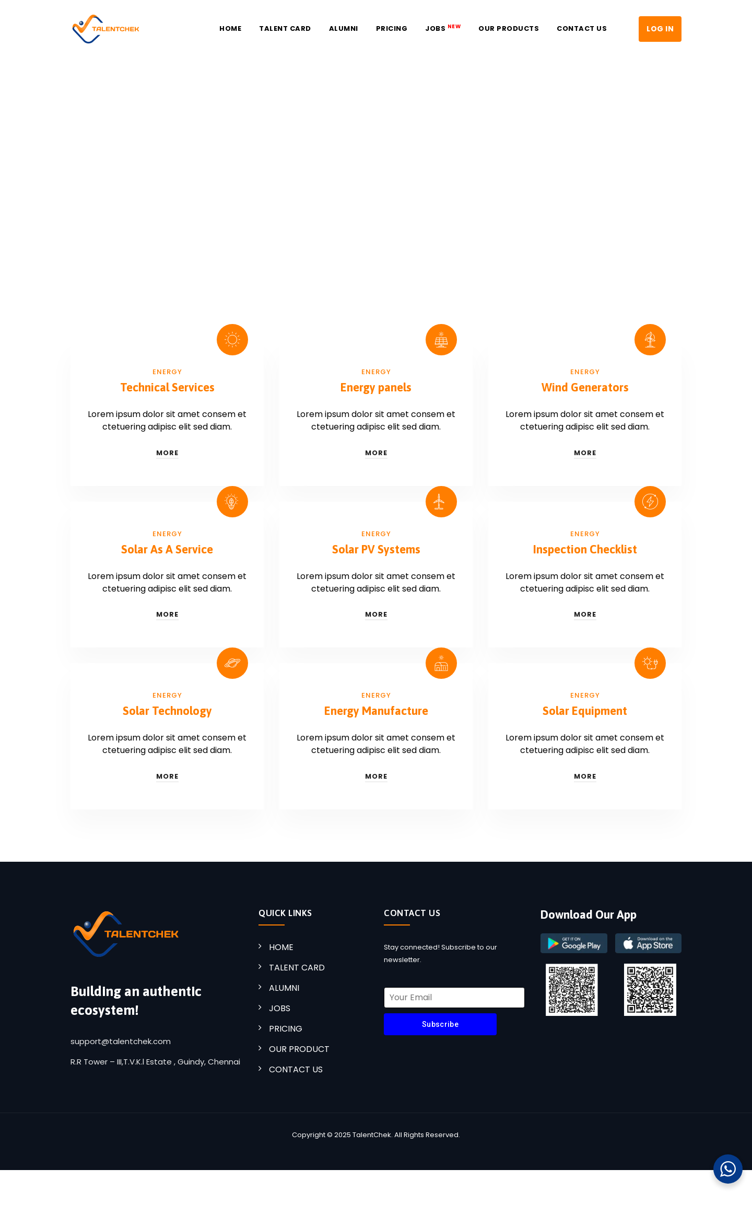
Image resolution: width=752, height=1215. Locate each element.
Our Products (508, 28)
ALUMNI (284, 988)
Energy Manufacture (376, 711)
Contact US (582, 28)
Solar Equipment (585, 711)
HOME (281, 947)
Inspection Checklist (585, 549)
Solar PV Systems (376, 549)
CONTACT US (296, 1069)
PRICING (285, 1029)
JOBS (443, 28)
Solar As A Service (167, 549)
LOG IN (660, 29)
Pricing (392, 28)
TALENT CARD (297, 968)
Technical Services (167, 387)
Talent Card (285, 28)
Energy (167, 372)
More (167, 453)
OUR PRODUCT (299, 1049)
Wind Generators (585, 387)
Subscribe (440, 1024)
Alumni (343, 28)
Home (230, 28)
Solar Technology (167, 711)
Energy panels (376, 387)
